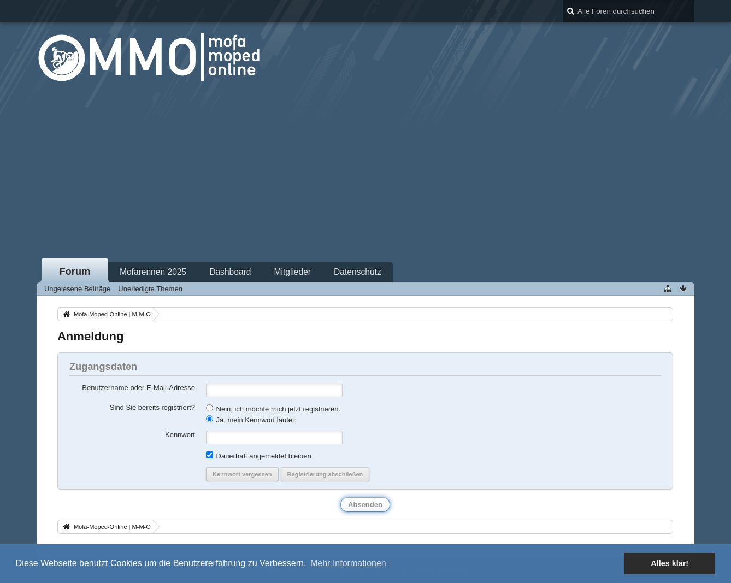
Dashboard (230, 271)
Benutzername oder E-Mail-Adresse (138, 388)
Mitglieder (292, 271)
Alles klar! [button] (669, 563)
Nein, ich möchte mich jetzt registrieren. (273, 408)
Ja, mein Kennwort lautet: (251, 419)
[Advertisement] (365, 174)
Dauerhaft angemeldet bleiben (258, 455)
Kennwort (180, 435)
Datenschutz (357, 271)
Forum (75, 271)
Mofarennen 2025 (153, 271)
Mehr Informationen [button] (348, 563)
